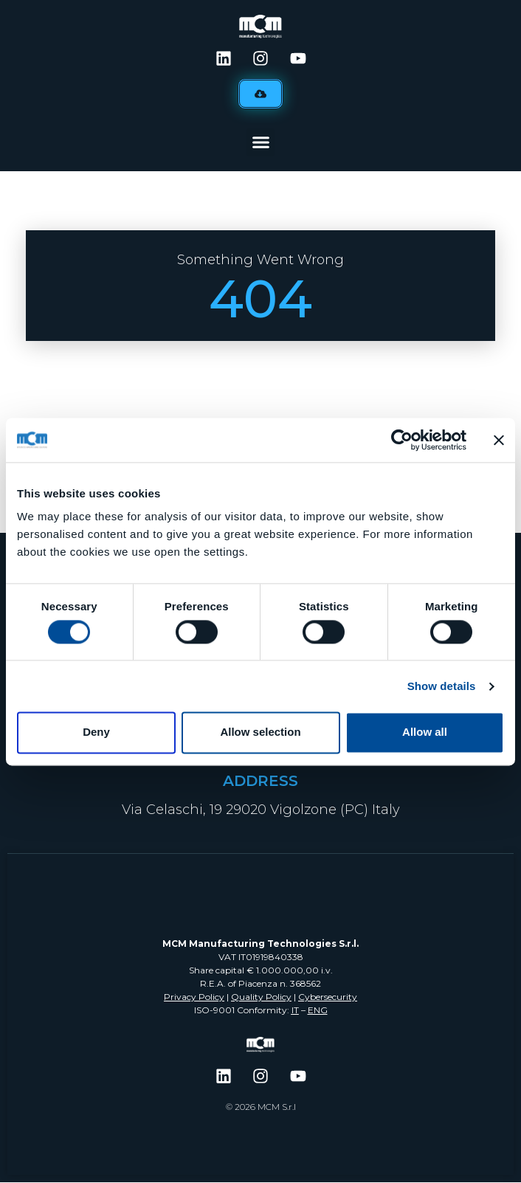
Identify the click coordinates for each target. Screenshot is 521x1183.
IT (295, 1009)
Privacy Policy (194, 996)
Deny (96, 732)
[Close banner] (499, 440)
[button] (260, 142)
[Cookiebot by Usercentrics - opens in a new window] (401, 440)
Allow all (424, 732)
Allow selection (260, 732)
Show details (441, 686)
